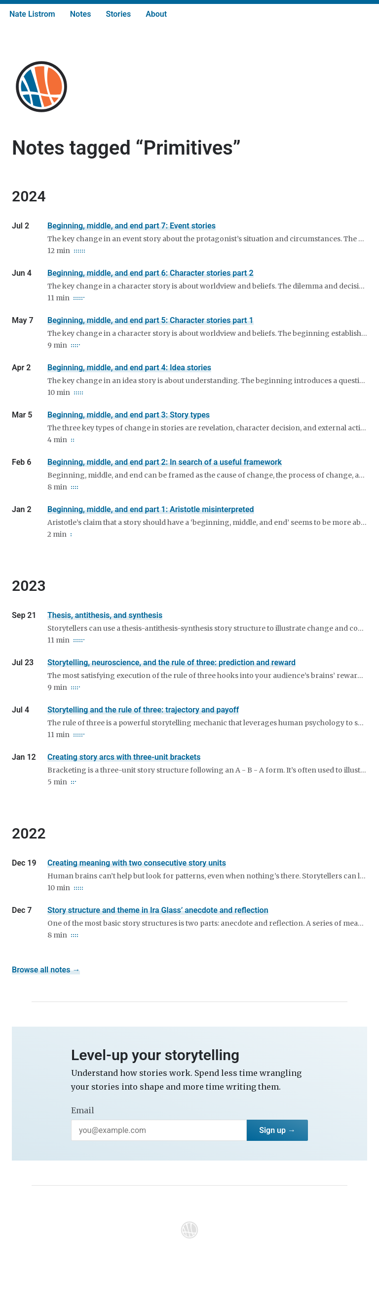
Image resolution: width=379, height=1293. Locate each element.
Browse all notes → (46, 969)
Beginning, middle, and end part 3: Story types (128, 415)
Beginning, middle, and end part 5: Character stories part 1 (150, 320)
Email (82, 1110)
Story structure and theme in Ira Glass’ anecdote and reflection (157, 910)
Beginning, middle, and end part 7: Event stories (131, 225)
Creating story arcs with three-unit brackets (123, 757)
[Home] (41, 86)
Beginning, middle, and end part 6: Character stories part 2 (150, 273)
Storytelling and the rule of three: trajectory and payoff (143, 709)
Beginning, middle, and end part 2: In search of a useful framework (164, 462)
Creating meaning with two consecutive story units (136, 863)
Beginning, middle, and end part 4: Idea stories (129, 367)
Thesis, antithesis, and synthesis (104, 615)
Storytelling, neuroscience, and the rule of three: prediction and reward (171, 662)
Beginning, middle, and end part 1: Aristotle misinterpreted (150, 509)
